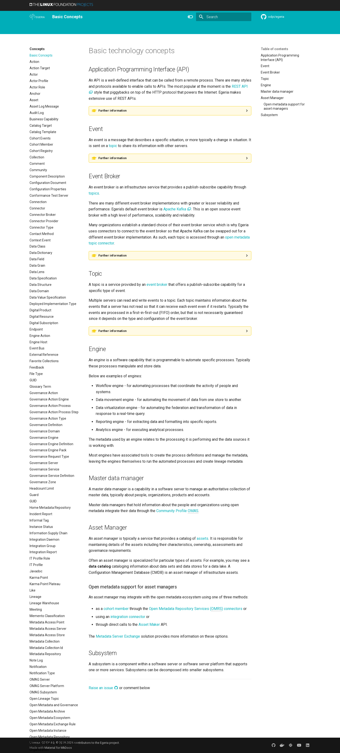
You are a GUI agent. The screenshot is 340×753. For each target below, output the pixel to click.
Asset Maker (149, 624)
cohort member (116, 608)
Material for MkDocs (58, 747)
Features (180, 28)
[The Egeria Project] (37, 17)
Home (34, 28)
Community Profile (177, 511)
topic (113, 146)
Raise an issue (103, 688)
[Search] (223, 17)
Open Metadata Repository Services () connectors (195, 608)
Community (140, 28)
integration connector (127, 616)
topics (94, 193)
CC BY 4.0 (48, 742)
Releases (162, 28)
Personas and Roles (92, 28)
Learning (119, 28)
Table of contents (274, 49)
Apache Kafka (177, 209)
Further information (112, 110)
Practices (241, 28)
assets (202, 538)
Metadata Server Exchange (118, 636)
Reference (201, 28)
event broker (157, 284)
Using (68, 28)
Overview (51, 28)
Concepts (222, 28)
